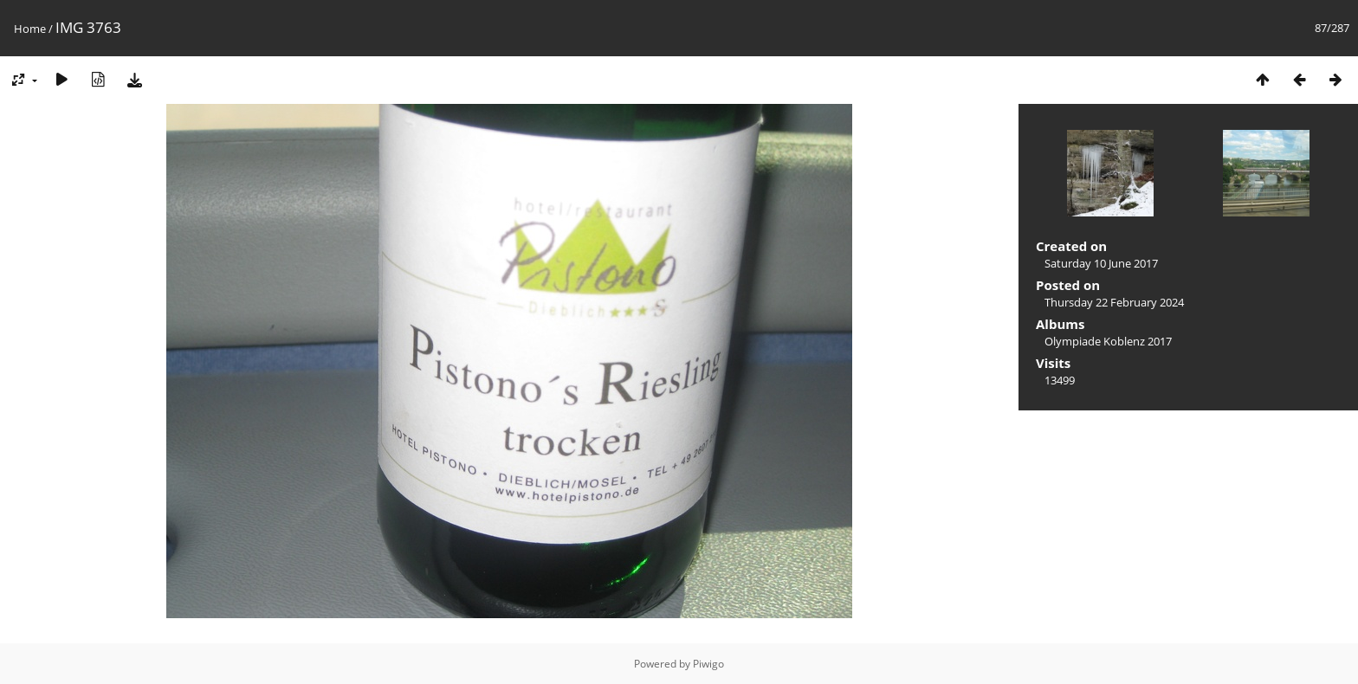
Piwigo (708, 663)
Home (30, 28)
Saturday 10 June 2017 (1101, 263)
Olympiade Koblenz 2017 (1108, 341)
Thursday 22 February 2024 (1114, 302)
